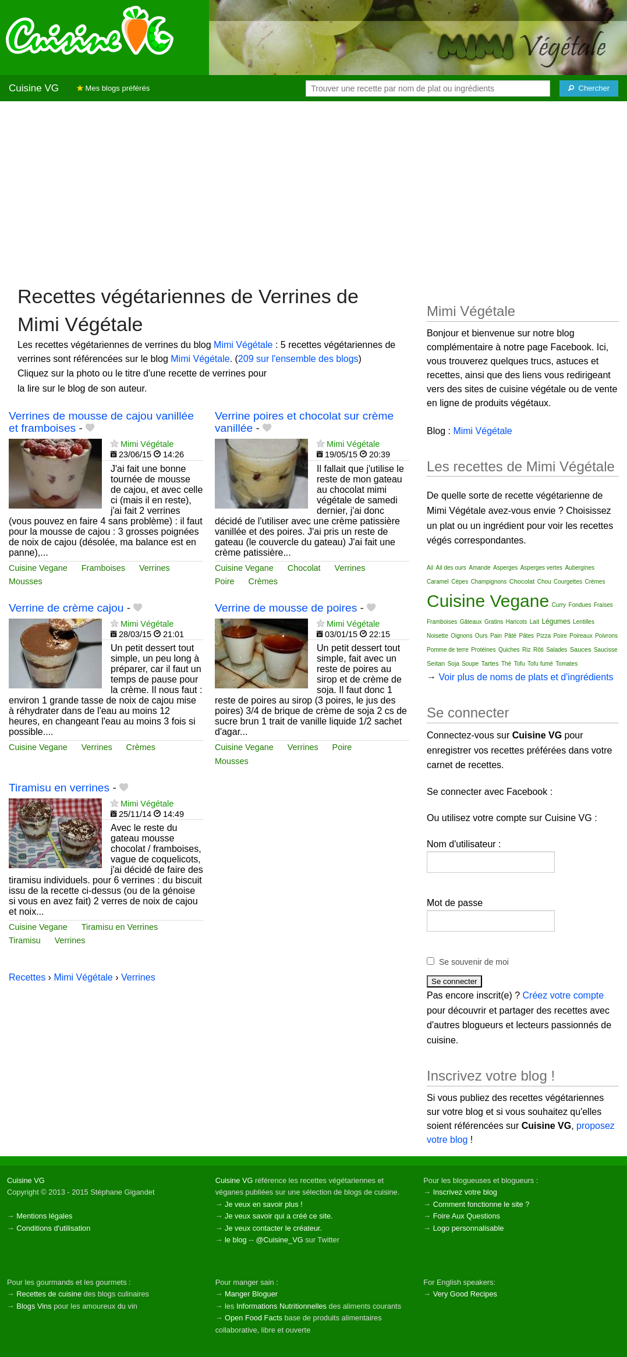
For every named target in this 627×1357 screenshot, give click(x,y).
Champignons (489, 581)
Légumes (555, 621)
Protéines (483, 649)
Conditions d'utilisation (53, 1228)
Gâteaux (471, 622)
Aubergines (579, 567)
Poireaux (580, 636)
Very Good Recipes (465, 1293)
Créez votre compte (563, 995)
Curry (559, 605)
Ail (430, 567)
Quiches (509, 649)
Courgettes (568, 581)
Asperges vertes (541, 567)
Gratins (493, 622)
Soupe (470, 663)
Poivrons (606, 636)
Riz (526, 649)
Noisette (437, 636)
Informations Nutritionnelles (281, 1306)
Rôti (538, 649)
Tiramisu (25, 940)
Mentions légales (44, 1216)
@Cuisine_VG (279, 1239)
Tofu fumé (540, 663)
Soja (453, 663)
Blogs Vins (33, 1306)
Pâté (510, 636)
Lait (534, 622)
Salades (556, 649)
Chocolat (304, 568)
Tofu (519, 663)
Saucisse (606, 649)
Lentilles (583, 622)
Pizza (544, 636)
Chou (544, 581)
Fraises (603, 605)
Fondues (580, 605)
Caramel (438, 581)
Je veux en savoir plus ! (264, 1204)
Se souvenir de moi (474, 962)
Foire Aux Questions (466, 1216)
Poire (225, 581)
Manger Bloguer (251, 1293)
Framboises (103, 568)
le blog (236, 1239)
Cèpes (459, 581)
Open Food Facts (253, 1317)
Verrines (154, 568)
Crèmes (263, 581)
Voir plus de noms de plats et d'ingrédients (525, 677)
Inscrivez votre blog (465, 1192)
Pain (496, 636)
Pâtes (526, 636)
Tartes (490, 663)
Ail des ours (451, 567)
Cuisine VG (34, 88)
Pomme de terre (448, 649)
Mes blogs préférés (113, 88)
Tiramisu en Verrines (120, 927)
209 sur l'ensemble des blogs (298, 359)
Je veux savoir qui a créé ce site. (279, 1216)
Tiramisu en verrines (59, 787)
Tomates (566, 663)
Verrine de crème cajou (66, 608)
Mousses (25, 581)
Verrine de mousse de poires (286, 608)
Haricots (516, 622)
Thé (506, 663)
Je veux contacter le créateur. (273, 1228)
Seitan (436, 663)
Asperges (505, 567)
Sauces (580, 649)
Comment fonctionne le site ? (481, 1204)
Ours (481, 636)
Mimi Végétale (243, 345)
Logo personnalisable (468, 1228)
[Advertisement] (313, 192)
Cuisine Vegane (38, 568)
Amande (479, 567)
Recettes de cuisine (49, 1293)
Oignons (461, 636)
